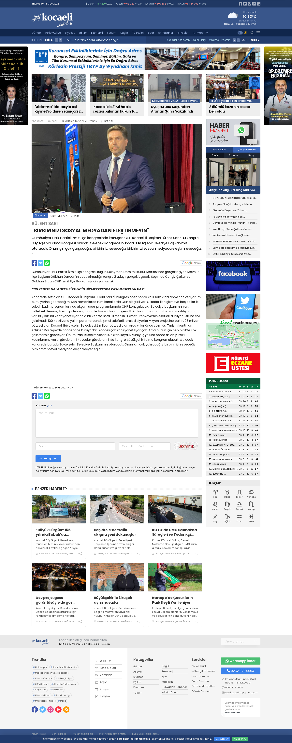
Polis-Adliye (53, 33)
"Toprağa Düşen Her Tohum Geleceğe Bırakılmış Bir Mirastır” (231, 211)
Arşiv (101, 682)
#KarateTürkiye (42, 678)
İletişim (102, 696)
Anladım (240, 738)
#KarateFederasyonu (64, 684)
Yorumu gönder (48, 458)
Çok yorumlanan (247, 149)
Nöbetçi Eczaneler (203, 671)
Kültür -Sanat (170, 692)
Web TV (200, 33)
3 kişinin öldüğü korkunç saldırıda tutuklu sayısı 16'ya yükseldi (232, 190)
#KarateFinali (41, 695)
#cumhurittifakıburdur (64, 667)
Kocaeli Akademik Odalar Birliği (186, 40)
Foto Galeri (105, 668)
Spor (151, 33)
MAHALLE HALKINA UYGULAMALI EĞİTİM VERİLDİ (234, 242)
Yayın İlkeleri (39, 734)
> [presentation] (60, 39)
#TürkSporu (40, 684)
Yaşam (111, 33)
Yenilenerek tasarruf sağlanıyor (231, 235)
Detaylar (222, 738)
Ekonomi (97, 33)
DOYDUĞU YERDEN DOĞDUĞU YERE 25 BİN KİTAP (234, 198)
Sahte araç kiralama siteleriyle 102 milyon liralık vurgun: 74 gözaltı (233, 248)
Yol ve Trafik (199, 666)
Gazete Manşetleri (203, 686)
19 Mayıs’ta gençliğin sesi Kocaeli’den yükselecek (228, 217)
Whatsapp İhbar (241, 661)
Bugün (215, 155)
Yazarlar (165, 33)
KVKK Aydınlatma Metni (112, 734)
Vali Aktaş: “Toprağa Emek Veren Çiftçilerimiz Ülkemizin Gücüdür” (232, 229)
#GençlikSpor (64, 678)
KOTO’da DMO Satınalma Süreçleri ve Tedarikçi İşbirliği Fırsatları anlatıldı (174, 532)
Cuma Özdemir (219, 40)
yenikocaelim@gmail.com (241, 692)
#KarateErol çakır (43, 700)
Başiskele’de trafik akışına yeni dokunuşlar (115, 532)
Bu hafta (233, 155)
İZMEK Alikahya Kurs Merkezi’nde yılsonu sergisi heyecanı (232, 254)
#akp (62, 700)
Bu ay (251, 155)
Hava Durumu (200, 676)
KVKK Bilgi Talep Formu (145, 734)
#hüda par (40, 667)
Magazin (167, 682)
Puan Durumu (200, 681)
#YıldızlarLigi (62, 695)
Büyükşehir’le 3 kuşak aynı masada (113, 600)
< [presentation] (56, 39)
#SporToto (39, 689)
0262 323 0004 (240, 671)
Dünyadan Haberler (174, 687)
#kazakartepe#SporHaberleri (50, 672)
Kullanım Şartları (83, 734)
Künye (102, 689)
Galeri (183, 33)
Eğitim (83, 33)
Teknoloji (138, 33)
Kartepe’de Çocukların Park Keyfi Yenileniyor (172, 600)
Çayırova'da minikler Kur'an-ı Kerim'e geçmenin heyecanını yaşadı (235, 223)
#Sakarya (56, 689)
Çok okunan (219, 149)
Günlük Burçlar (201, 691)
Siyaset (70, 33)
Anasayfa (38, 121)
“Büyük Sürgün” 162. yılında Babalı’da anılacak (53, 532)
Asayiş (137, 672)
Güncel (36, 33)
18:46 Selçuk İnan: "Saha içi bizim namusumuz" (98, 40)
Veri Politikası (59, 734)
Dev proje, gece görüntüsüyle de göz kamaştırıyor (54, 600)
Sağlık (124, 33)
